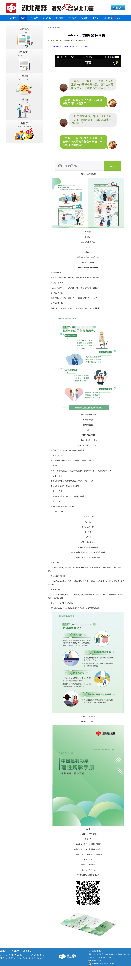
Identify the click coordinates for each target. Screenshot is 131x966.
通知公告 (47, 18)
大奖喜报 (59, 18)
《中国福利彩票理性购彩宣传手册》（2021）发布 (69, 46)
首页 (23, 18)
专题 (119, 18)
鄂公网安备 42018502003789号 (102, 963)
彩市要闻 (34, 18)
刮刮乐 (84, 18)
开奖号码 (72, 18)
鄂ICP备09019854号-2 (96, 960)
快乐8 (95, 18)
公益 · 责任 (107, 18)
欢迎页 (13, 18)
